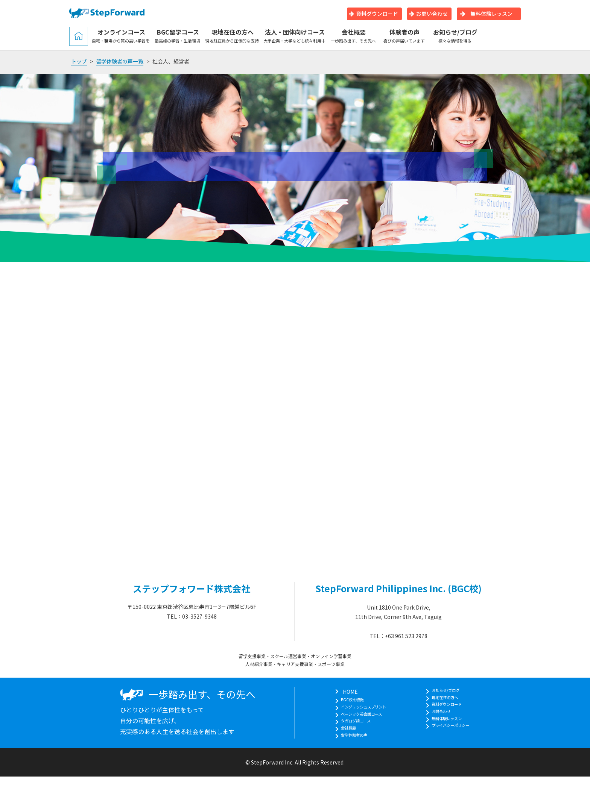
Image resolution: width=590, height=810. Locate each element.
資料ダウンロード (373, 13)
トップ (79, 61)
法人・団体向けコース (294, 35)
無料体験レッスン (486, 13)
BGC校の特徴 (346, 701)
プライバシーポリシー (455, 739)
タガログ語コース (351, 729)
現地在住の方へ (232, 35)
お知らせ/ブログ (455, 35)
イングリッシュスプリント (362, 710)
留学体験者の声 (348, 748)
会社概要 (353, 35)
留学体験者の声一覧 (119, 61)
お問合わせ (442, 720)
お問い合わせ (428, 13)
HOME (337, 691)
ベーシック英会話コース (359, 720)
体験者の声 (404, 35)
